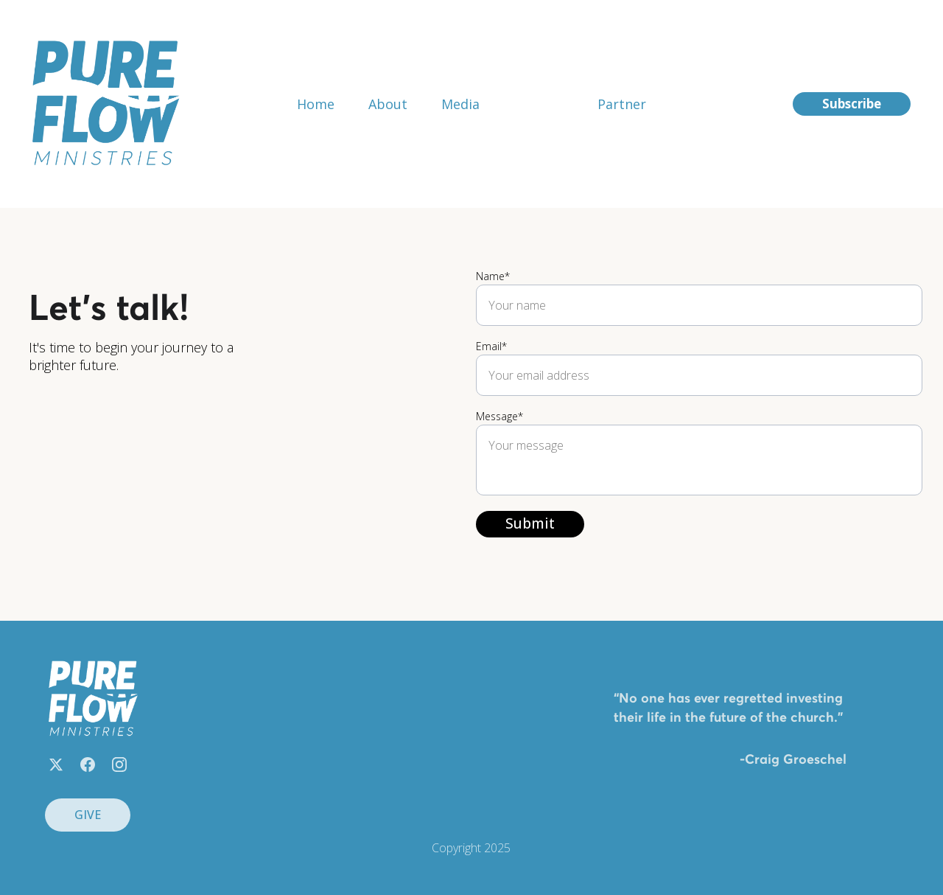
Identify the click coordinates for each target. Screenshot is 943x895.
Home (315, 104)
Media (460, 104)
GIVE (87, 815)
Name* (493, 276)
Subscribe (851, 103)
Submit (530, 523)
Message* (499, 416)
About (387, 104)
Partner (621, 104)
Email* (491, 346)
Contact (538, 104)
